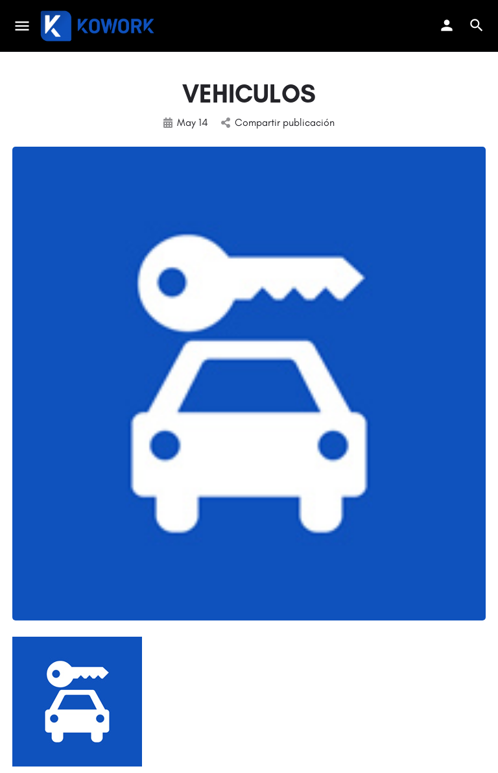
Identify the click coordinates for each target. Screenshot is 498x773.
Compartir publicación (278, 122)
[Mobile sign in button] (446, 25)
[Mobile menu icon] (22, 26)
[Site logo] (99, 26)
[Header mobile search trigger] (476, 25)
